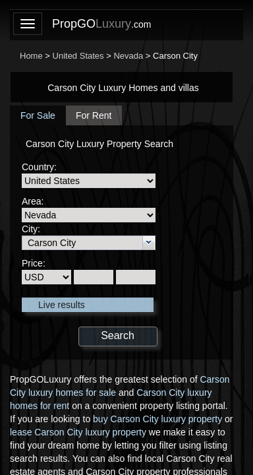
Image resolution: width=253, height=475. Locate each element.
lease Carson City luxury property (78, 432)
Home (31, 56)
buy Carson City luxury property (157, 419)
